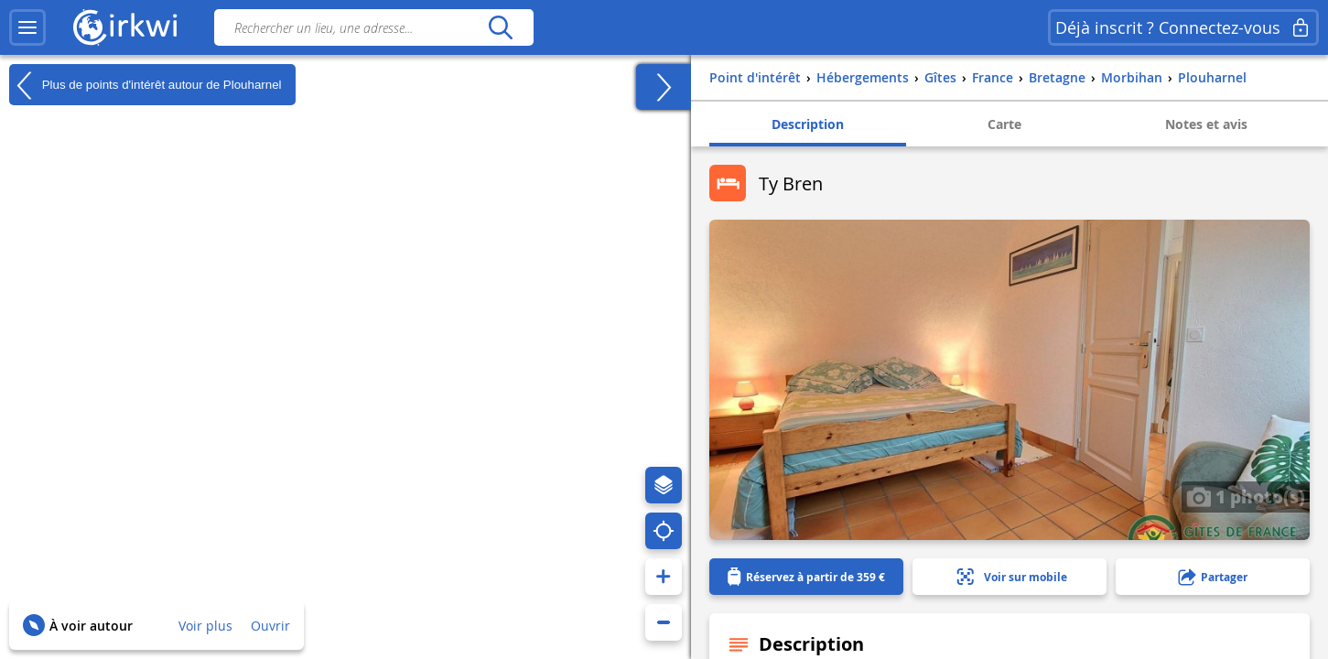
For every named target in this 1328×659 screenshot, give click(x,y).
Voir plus (205, 625)
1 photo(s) (1245, 496)
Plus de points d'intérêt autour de (145, 85)
